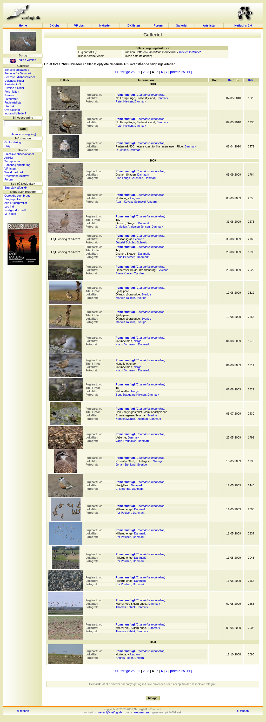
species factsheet (190, 52)
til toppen (23, 710)
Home (23, 25)
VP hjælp (10, 213)
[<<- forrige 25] (125, 72)
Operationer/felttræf (16, 175)
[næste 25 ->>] (181, 72)
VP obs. (79, 25)
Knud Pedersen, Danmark (132, 257)
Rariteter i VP (12, 84)
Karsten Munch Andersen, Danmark (138, 418)
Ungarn (134, 198)
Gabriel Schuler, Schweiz (131, 242)
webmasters (141, 712)
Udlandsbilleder (14, 80)
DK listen (134, 25)
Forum (158, 25)
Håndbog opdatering (17, 164)
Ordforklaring (12, 142)
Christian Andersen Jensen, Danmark (139, 226)
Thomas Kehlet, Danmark (132, 607)
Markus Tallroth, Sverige (131, 297)
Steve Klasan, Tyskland (130, 273)
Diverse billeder (14, 87)
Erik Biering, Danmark (129, 488)
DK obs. (55, 25)
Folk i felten (11, 91)
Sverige (146, 294)
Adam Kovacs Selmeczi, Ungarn (136, 201)
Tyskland (162, 270)
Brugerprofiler (13, 199)
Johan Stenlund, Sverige (131, 464)
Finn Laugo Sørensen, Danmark (136, 177)
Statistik (9, 106)
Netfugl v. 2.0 (243, 25)
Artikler (8, 157)
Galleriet (181, 25)
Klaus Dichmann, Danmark (133, 344)
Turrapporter (12, 161)
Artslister (209, 25)
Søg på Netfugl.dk (15, 187)
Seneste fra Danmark (17, 73)
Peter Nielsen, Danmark (131, 101)
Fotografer (11, 98)
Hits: (251, 80)
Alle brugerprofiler (15, 202)
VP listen (10, 168)
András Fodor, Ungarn (130, 657)
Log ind (9, 206)
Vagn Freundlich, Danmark (132, 440)
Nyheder (105, 25)
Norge (137, 341)
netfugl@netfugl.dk (110, 712)
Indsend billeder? (15, 113)
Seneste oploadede (16, 69)
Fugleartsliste (12, 102)
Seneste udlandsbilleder (19, 77)
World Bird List (13, 172)
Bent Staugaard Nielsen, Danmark (137, 394)
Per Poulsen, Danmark (130, 512)
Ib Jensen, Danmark (128, 149)
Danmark (162, 98)
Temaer (9, 95)
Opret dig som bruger (17, 195)
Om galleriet (12, 109)
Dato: (233, 80)
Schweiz (138, 239)
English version (23, 59)
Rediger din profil (15, 210)
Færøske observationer (19, 154)
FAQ (7, 145)
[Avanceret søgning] (23, 134)
